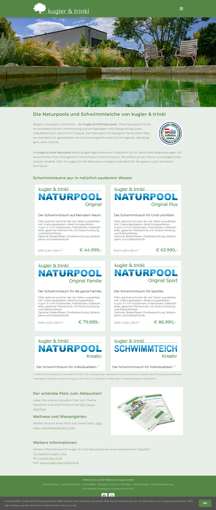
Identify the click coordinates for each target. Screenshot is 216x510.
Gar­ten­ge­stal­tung (70, 484)
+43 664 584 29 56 (50, 458)
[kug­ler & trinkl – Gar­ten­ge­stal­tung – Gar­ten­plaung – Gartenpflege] (61, 4)
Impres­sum (105, 488)
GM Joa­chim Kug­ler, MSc (50, 454)
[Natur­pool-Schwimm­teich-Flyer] (147, 388)
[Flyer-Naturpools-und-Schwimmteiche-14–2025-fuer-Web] (108, 183)
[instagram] (111, 496)
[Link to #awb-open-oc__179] (181, 9)
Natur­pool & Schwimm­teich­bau (114, 484)
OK (205, 503)
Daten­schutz (120, 488)
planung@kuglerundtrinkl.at (59, 462)
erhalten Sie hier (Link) (63, 505)
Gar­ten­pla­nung (50, 484)
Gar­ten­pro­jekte (141, 484)
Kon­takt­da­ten (89, 488)
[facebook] (104, 496)
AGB (131, 488)
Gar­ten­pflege (88, 484)
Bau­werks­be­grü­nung (162, 484)
